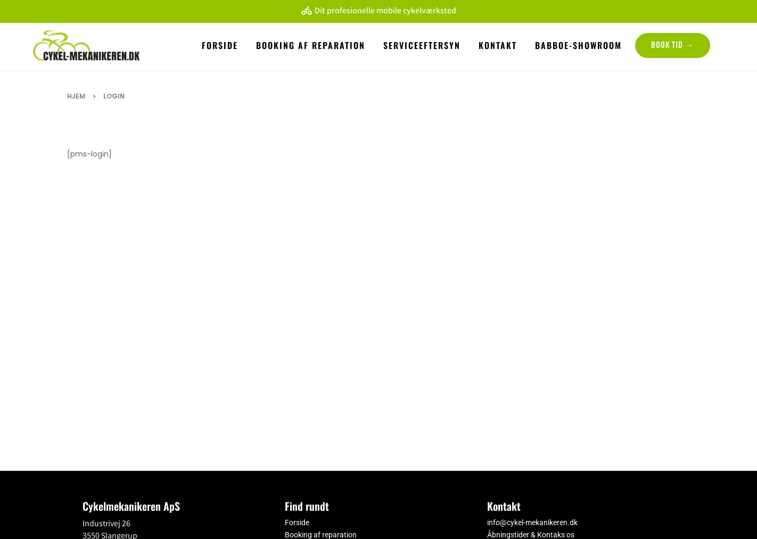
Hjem (76, 96)
